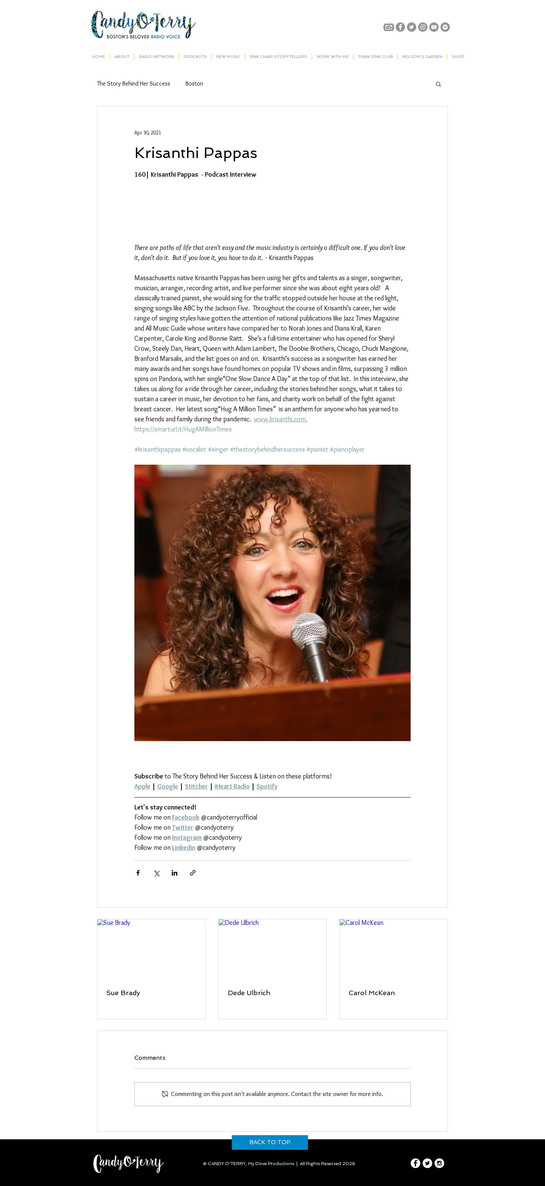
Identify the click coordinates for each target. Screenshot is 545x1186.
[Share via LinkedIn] (174, 872)
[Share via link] (192, 872)
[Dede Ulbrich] (273, 949)
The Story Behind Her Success (133, 83)
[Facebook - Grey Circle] (400, 27)
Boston (194, 83)
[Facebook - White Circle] (415, 1163)
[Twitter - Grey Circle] (411, 27)
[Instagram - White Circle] (439, 1163)
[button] (438, 84)
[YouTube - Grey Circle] (434, 27)
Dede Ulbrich (249, 993)
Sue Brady (123, 993)
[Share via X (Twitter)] (156, 872)
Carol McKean (372, 993)
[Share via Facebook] (137, 872)
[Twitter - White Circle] (427, 1163)
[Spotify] (445, 27)
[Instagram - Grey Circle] (422, 27)
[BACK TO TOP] (270, 1142)
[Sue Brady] (151, 949)
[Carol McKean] (394, 949)
